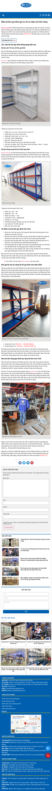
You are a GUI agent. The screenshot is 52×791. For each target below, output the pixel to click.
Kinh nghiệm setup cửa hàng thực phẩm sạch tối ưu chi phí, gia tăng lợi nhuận (34, 578)
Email (5, 507)
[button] (3, 15)
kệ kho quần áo (25, 261)
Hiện (14, 40)
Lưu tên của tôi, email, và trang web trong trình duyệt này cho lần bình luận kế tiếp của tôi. (25, 523)
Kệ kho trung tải (6, 152)
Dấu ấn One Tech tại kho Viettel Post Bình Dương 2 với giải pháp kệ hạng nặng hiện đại (34, 559)
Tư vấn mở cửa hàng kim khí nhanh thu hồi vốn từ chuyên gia (39, 642)
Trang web (6, 514)
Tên (4, 500)
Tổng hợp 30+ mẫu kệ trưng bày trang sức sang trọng (13, 642)
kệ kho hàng (33, 371)
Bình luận (6, 478)
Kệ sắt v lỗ (4, 60)
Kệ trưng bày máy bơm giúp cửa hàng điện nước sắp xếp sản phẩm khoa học (34, 569)
